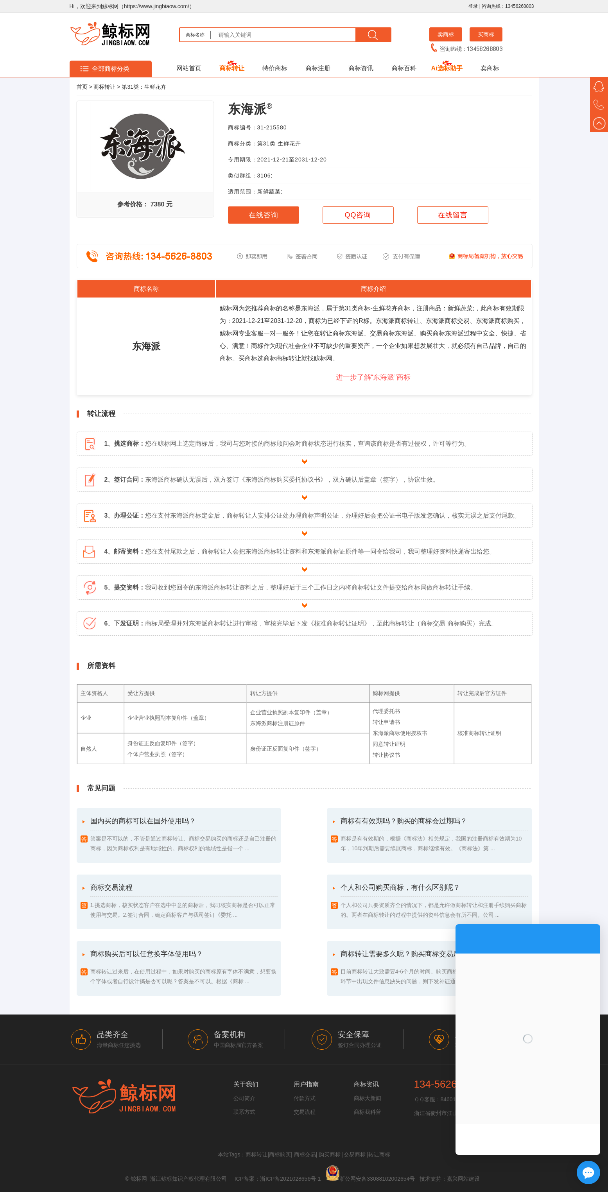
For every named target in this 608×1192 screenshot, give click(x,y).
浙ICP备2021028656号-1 (290, 1179)
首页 (82, 87)
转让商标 (379, 1154)
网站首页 (188, 68)
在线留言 (453, 215)
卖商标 (446, 34)
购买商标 (330, 1154)
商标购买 (280, 1154)
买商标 (486, 34)
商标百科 (403, 68)
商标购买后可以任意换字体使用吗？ (184, 968)
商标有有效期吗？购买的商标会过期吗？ (434, 835)
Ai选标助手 (447, 68)
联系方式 (244, 1112)
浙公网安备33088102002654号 (377, 1179)
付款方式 (305, 1098)
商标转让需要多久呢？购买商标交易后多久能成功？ (434, 968)
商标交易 (305, 1154)
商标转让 (231, 68)
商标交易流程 (184, 902)
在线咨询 (263, 215)
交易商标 (355, 1154)
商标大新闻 (367, 1098)
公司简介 (244, 1098)
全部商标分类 (110, 68)
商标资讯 (360, 68)
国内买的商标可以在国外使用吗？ (184, 835)
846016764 (454, 1099)
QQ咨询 (357, 215)
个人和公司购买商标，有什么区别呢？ (434, 902)
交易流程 (305, 1112)
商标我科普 (367, 1112)
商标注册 (317, 68)
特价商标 (274, 68)
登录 (473, 6)
